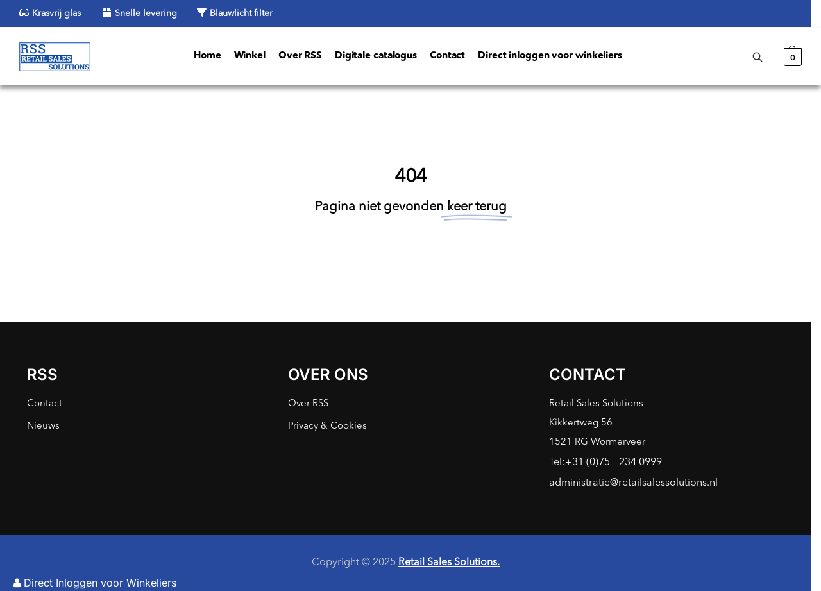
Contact (44, 404)
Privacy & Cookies (327, 426)
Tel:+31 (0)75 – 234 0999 (605, 463)
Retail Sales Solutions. (449, 563)
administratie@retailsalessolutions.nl (633, 483)
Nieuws (43, 426)
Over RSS (308, 404)
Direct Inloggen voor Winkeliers (94, 582)
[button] (791, 57)
